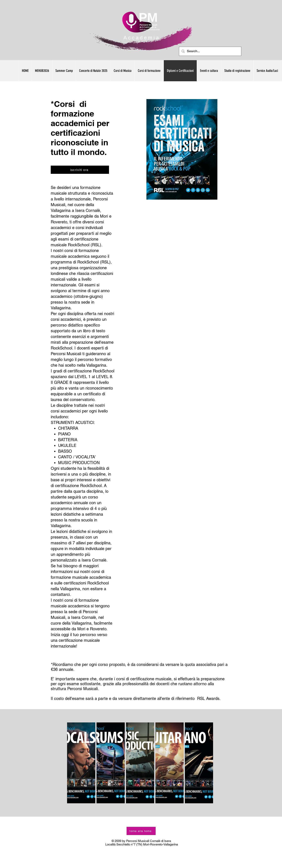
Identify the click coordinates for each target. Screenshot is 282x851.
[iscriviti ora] (80, 170)
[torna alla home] (141, 831)
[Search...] (210, 51)
